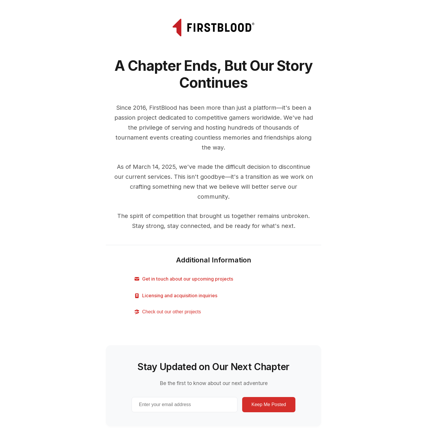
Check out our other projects (167, 312)
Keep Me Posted (269, 404)
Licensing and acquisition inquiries (175, 296)
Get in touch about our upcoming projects (183, 279)
